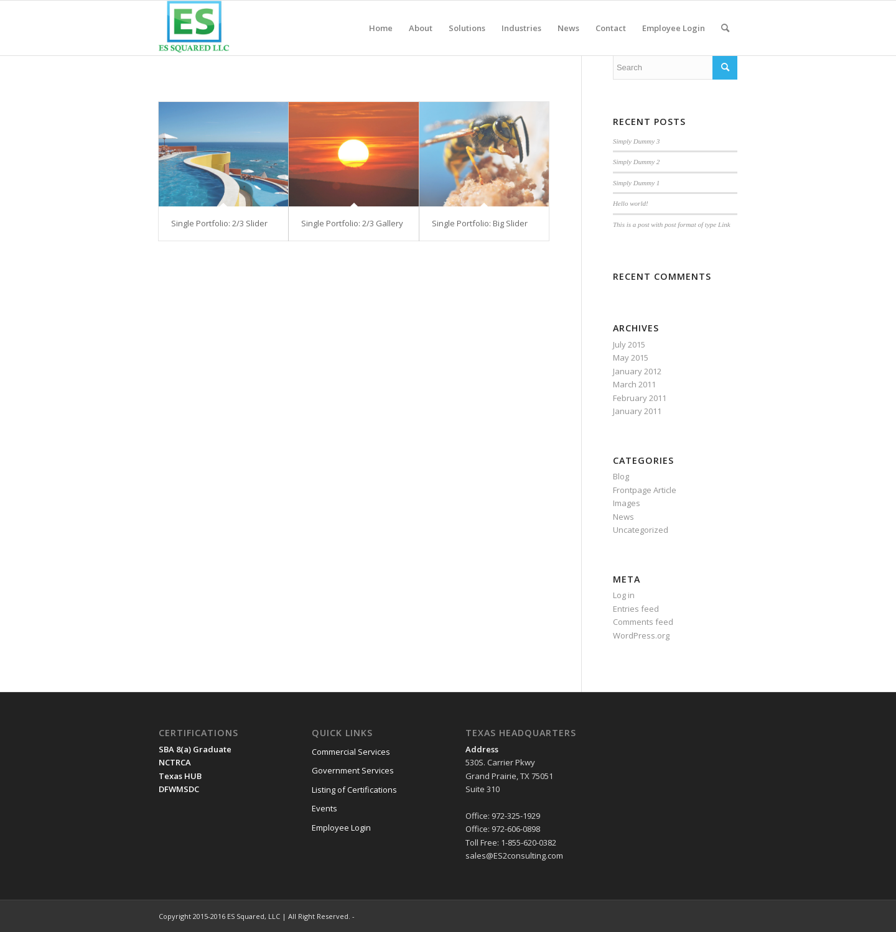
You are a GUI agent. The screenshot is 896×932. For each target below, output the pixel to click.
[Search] (725, 28)
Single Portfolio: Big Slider (480, 223)
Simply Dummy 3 (636, 141)
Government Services (353, 770)
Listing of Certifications (354, 789)
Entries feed (636, 608)
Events (324, 808)
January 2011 (637, 411)
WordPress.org (641, 635)
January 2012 (637, 371)
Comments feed (643, 621)
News (623, 516)
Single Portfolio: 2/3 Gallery (352, 223)
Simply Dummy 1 (636, 183)
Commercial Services (351, 751)
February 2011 (639, 398)
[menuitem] (381, 28)
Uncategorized (640, 529)
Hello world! (630, 203)
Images (626, 503)
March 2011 (634, 384)
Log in (624, 595)
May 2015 (630, 357)
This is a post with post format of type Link (671, 224)
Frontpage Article (644, 490)
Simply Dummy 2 (636, 161)
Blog (621, 476)
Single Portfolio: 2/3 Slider (219, 223)
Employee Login (341, 827)
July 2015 (629, 344)
